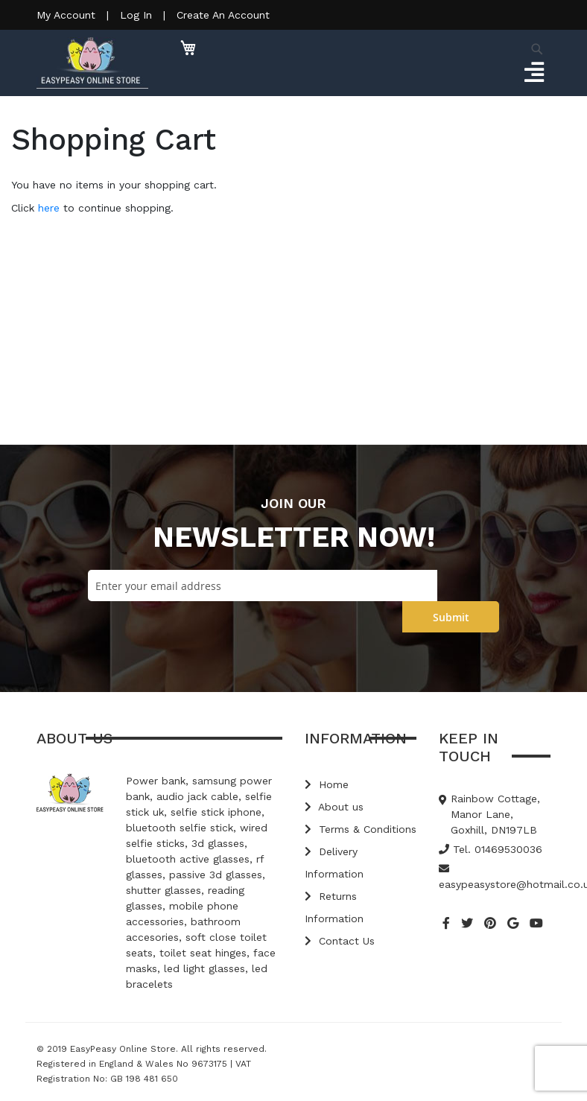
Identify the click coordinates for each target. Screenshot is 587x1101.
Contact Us (340, 941)
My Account (66, 15)
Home (327, 784)
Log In (136, 15)
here (49, 208)
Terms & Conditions (360, 829)
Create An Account (223, 15)
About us (334, 807)
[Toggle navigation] (534, 73)
